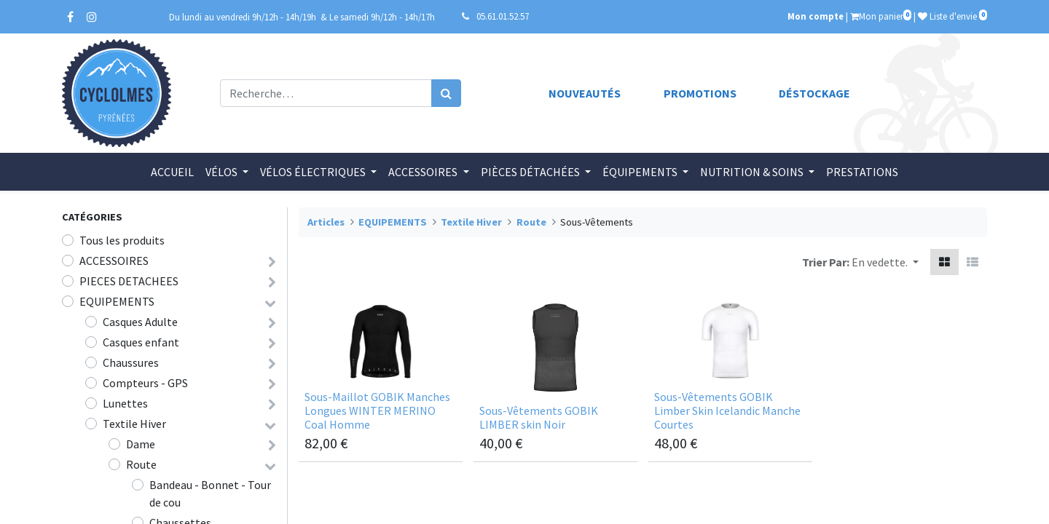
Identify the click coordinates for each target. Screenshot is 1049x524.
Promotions (700, 93)
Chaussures (131, 362)
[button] (885, 262)
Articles (326, 222)
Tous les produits (122, 240)
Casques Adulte (140, 321)
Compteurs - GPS (145, 383)
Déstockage (814, 93)
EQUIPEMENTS (116, 301)
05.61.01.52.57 (502, 16)
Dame (140, 444)
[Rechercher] (446, 93)
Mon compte (815, 16)
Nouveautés (585, 93)
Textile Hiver (134, 423)
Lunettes (125, 403)
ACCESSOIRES (114, 260)
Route (141, 464)
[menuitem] (172, 171)
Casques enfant (141, 342)
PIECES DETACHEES (128, 281)
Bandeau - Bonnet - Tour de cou (210, 493)
